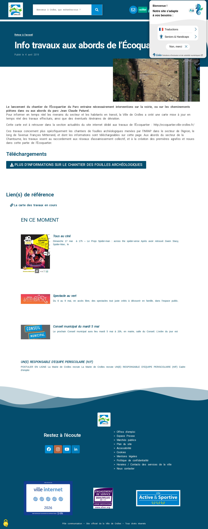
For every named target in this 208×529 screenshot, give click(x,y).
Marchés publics (126, 440)
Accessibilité (124, 448)
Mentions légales (127, 457)
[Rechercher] (96, 9)
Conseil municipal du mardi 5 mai (76, 327)
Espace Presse (126, 436)
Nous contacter (125, 469)
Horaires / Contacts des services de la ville (144, 465)
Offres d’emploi (126, 432)
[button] (173, 10)
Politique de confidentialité (132, 461)
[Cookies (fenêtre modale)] (5, 523)
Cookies (121, 452)
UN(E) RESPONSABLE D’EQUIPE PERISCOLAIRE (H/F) (57, 362)
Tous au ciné (62, 237)
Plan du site (124, 444)
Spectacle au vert (64, 296)
